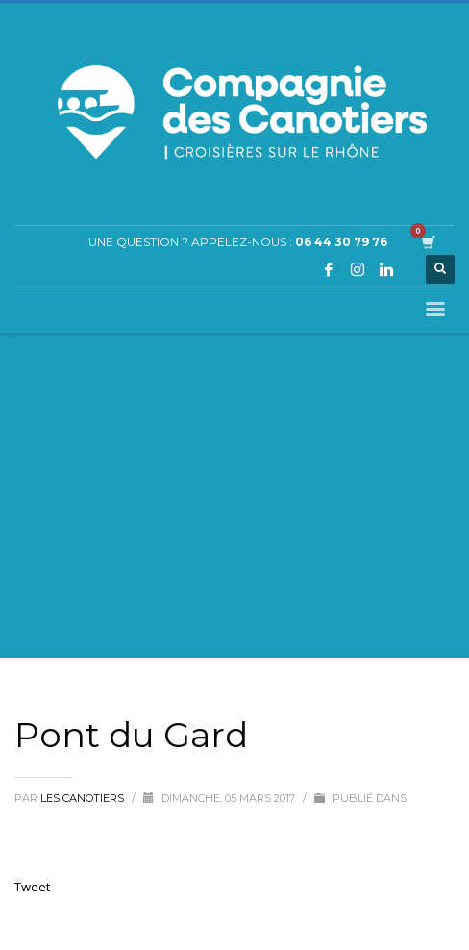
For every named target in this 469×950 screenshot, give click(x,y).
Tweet (32, 886)
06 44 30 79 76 (341, 242)
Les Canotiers (83, 798)
